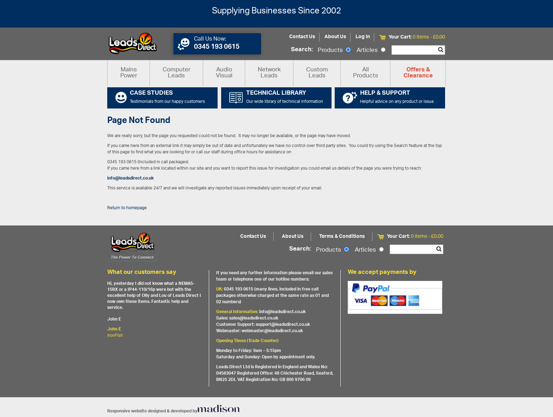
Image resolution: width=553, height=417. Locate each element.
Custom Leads (317, 73)
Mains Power (128, 73)
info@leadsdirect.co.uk (130, 178)
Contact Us (302, 36)
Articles (371, 50)
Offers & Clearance (418, 73)
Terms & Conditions (342, 236)
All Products (365, 73)
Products (334, 50)
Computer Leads (176, 73)
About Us (335, 36)
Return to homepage (127, 208)
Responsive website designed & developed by (173, 411)
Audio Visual (224, 73)
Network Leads (269, 73)
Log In (363, 36)
